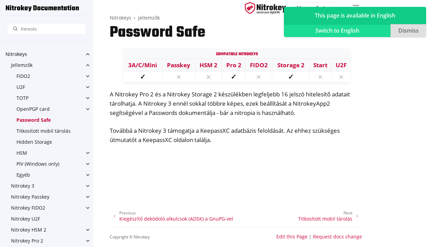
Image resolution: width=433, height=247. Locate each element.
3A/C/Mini (142, 65)
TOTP (22, 98)
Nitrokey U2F (25, 218)
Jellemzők (22, 65)
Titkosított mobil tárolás (43, 131)
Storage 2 (290, 65)
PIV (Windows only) (37, 164)
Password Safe (33, 120)
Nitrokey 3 (22, 186)
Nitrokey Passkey (30, 196)
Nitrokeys (16, 54)
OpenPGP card (33, 109)
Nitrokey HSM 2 (28, 229)
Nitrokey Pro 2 (27, 240)
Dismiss (408, 30)
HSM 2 (208, 65)
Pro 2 (233, 65)
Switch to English (337, 30)
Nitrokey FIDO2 (28, 207)
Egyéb (23, 175)
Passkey (178, 65)
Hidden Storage (34, 142)
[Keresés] (46, 29)
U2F (20, 87)
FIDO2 (23, 76)
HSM (21, 153)
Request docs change (337, 236)
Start (320, 65)
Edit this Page (292, 236)
